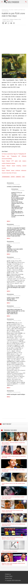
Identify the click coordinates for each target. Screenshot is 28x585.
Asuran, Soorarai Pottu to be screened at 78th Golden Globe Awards (12, 511)
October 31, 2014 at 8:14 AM (13, 242)
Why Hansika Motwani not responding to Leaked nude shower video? (13, 497)
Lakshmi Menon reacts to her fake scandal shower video (13, 484)
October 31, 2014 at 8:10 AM (13, 225)
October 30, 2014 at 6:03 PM (13, 184)
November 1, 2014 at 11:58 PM (14, 320)
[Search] (26, 2)
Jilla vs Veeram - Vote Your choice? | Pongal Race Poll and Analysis (13, 443)
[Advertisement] (14, 40)
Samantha (18, 176)
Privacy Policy (8, 576)
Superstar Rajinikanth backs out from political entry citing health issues (13, 524)
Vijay (23, 176)
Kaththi (12, 176)
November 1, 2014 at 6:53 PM (13, 307)
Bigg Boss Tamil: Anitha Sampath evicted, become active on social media (13, 564)
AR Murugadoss (5, 176)
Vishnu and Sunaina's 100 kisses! (9, 551)
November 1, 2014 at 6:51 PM (13, 295)
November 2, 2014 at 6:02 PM (13, 392)
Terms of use (8, 578)
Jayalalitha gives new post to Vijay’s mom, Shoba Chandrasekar (13, 470)
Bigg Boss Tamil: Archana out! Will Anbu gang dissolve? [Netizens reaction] (12, 538)
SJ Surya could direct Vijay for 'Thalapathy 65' (14, 153)
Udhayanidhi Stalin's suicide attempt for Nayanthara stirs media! (14, 457)
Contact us (8, 574)
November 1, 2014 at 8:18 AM (13, 258)
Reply (8, 221)
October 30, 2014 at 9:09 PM (18, 190)
